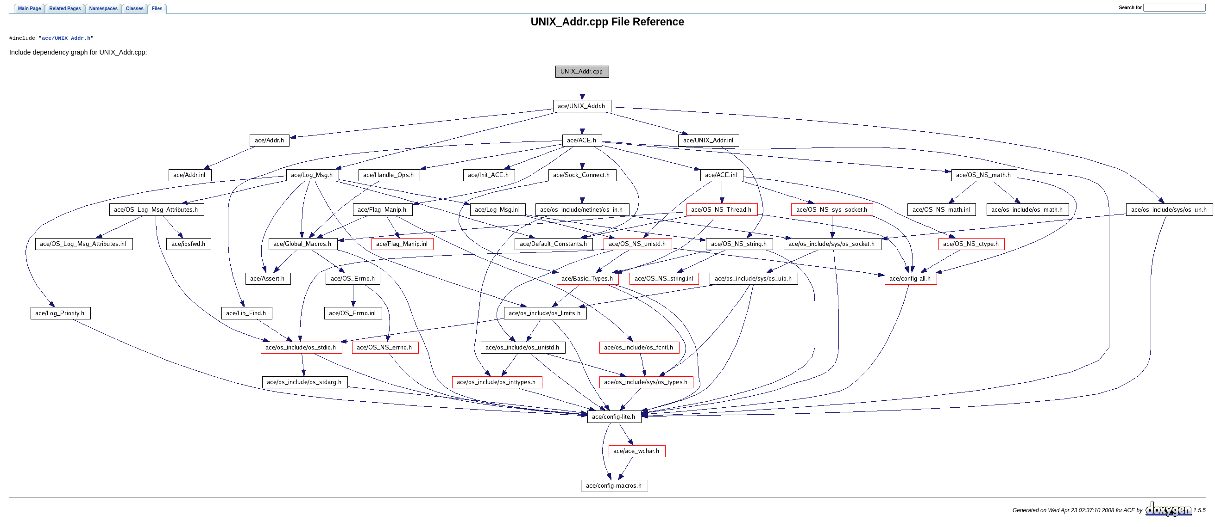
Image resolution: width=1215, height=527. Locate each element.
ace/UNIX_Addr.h (66, 39)
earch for (1130, 7)
